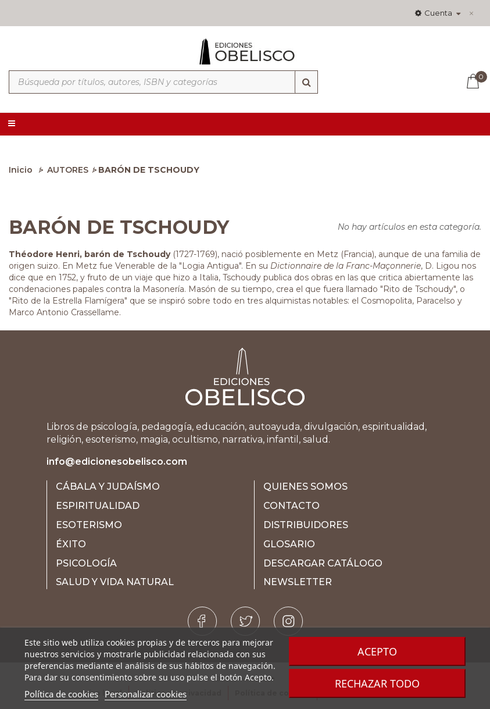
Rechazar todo (377, 683)
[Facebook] (202, 621)
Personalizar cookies (146, 694)
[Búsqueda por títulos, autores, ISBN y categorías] (163, 82)
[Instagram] (288, 621)
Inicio (21, 170)
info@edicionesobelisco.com (117, 461)
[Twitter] (245, 621)
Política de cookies (61, 694)
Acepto (377, 651)
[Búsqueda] (306, 82)
